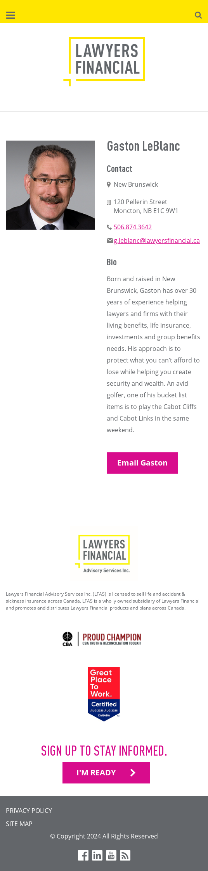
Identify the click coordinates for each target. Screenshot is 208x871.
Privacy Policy (29, 810)
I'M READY (96, 772)
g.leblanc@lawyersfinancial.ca (157, 240)
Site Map (19, 823)
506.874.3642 (133, 227)
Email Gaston (142, 462)
